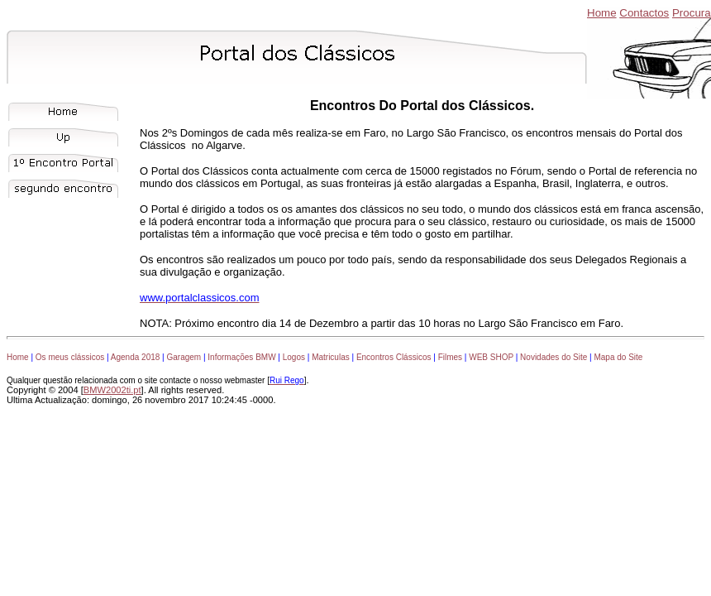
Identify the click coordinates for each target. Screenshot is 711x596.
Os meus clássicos (70, 357)
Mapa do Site (618, 357)
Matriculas (331, 357)
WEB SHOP (491, 357)
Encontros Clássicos (394, 357)
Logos (294, 357)
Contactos (644, 13)
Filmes (450, 357)
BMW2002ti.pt (112, 390)
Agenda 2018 (135, 357)
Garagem (183, 357)
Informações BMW (241, 357)
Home (602, 13)
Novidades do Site (553, 357)
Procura (691, 13)
